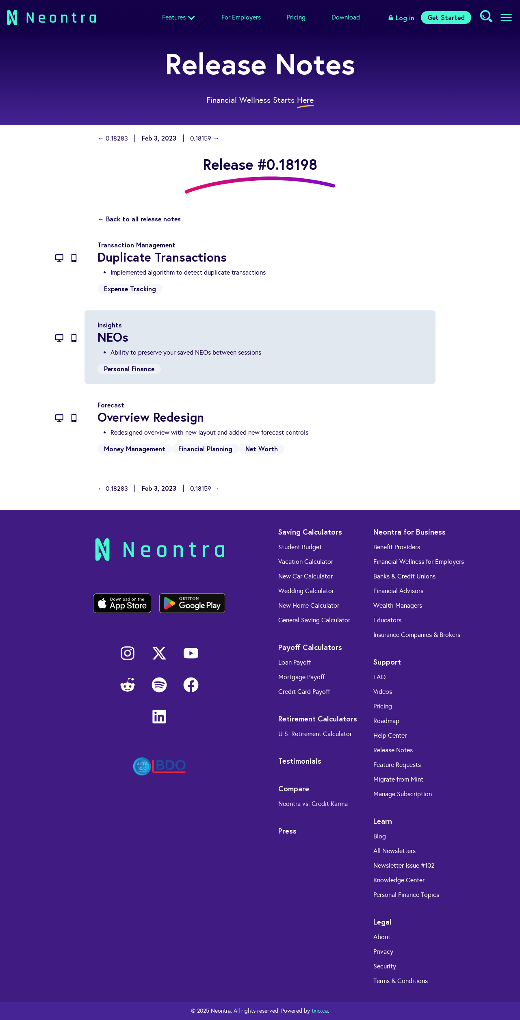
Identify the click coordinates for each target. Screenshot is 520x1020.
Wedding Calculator (306, 591)
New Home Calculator (308, 605)
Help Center (390, 735)
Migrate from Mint (398, 779)
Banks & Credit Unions (404, 576)
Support (387, 662)
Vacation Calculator (305, 561)
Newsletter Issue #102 (404, 865)
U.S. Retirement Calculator (315, 734)
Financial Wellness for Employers (418, 561)
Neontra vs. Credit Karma (313, 804)
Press (287, 831)
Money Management (134, 448)
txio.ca (320, 1010)
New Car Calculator (305, 576)
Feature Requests (397, 765)
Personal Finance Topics (406, 895)
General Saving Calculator (314, 620)
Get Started (446, 17)
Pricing (296, 17)
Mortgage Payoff (301, 677)
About (381, 937)
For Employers (241, 17)
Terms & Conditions (400, 981)
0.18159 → (204, 138)
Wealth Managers (397, 605)
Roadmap (386, 721)
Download (346, 17)
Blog (379, 836)
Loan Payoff (294, 662)
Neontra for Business (409, 532)
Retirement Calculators (317, 718)
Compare (293, 788)
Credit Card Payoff (304, 691)
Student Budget (300, 547)
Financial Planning (205, 448)
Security (384, 966)
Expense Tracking (130, 288)
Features (174, 17)
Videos (382, 691)
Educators (387, 620)
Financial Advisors (398, 591)
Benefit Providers (396, 547)
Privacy (383, 951)
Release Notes (393, 750)
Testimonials (299, 761)
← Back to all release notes (139, 218)
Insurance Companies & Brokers (416, 635)
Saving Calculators (310, 532)
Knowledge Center (399, 880)
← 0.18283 (113, 138)
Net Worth (261, 448)
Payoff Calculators (310, 647)
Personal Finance (129, 368)
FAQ (379, 677)
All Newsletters (394, 851)
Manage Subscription (402, 794)
